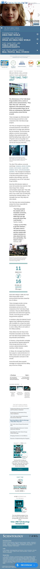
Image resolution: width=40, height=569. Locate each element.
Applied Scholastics (22, 63)
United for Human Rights (8, 562)
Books (11, 551)
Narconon (10, 561)
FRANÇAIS (33, 542)
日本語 (8, 543)
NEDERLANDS (23, 543)
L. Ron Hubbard (6, 550)
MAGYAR (34, 543)
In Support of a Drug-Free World (27, 561)
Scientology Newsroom (13, 557)
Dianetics (12, 556)
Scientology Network (19, 556)
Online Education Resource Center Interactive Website (19, 428)
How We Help (4, 67)
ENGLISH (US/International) (8, 542)
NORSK (4, 544)
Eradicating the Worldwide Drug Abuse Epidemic (18, 413)
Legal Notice (13, 567)
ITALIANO (10, 545)
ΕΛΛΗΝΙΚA (5, 545)
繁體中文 (17, 543)
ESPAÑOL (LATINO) (16, 544)
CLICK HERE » (20, 491)
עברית (4, 543)
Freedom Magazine (19, 559)
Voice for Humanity (28, 550)
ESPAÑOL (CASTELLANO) (26, 544)
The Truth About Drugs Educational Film (19, 425)
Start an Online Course (11, 558)
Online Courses (16, 551)
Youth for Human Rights (18, 562)
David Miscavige (22, 557)
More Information (23, 551)
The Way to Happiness (13, 64)
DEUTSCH (29, 543)
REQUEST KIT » (20, 527)
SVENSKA (9, 544)
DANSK (28, 542)
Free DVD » (20, 469)
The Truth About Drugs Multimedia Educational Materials (19, 417)
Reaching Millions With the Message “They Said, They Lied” (19, 421)
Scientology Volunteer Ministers (22, 558)
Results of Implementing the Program (19, 438)
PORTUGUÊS (16, 545)
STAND (25, 559)
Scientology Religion (28, 556)
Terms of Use (8, 567)
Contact (29, 551)
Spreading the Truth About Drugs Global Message (18, 432)
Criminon (31, 63)
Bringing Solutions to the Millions (18, 435)
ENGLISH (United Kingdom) (20, 542)
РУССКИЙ (12, 543)
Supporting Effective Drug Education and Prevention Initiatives (19, 409)
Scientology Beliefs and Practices (16, 550)
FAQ (8, 551)
